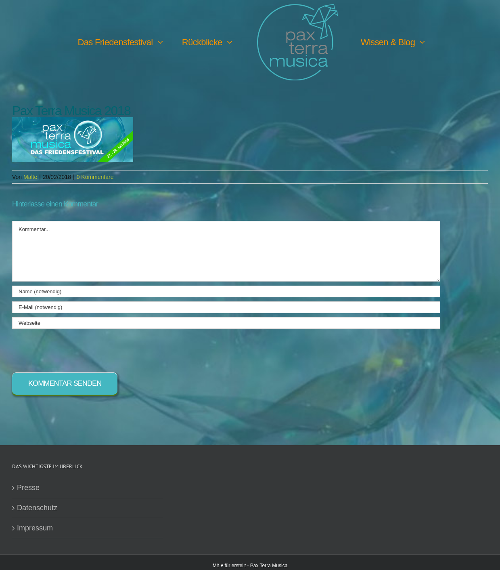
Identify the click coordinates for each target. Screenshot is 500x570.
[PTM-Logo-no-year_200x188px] (297, 8)
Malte (30, 177)
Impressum (35, 528)
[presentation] (73, 349)
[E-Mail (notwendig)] (226, 307)
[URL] (226, 323)
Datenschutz (37, 508)
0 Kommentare (95, 177)
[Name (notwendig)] (226, 292)
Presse (28, 488)
